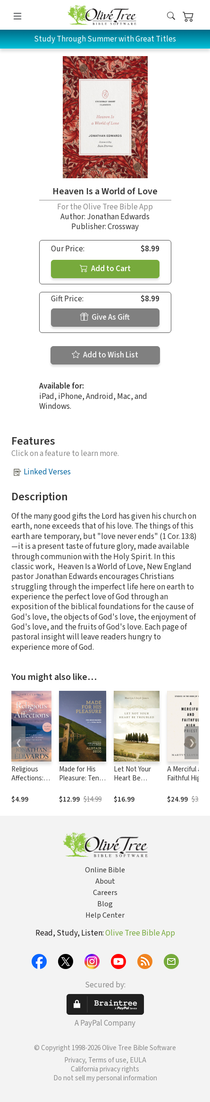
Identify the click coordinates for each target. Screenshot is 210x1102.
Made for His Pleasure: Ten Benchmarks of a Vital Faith (81, 782)
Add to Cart (105, 268)
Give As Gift (105, 317)
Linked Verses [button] (47, 472)
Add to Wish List (105, 355)
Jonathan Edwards (118, 217)
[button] (171, 17)
